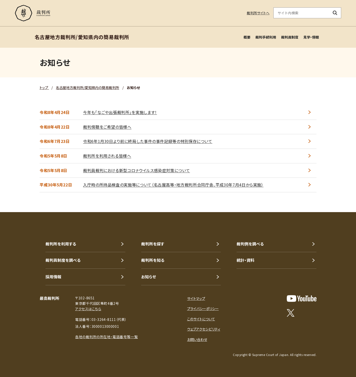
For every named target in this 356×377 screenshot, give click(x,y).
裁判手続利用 (265, 37)
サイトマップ (196, 298)
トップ (44, 87)
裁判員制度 (289, 37)
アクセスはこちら (88, 308)
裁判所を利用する (60, 244)
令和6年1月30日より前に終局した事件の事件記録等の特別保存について (147, 141)
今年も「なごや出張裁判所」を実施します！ (120, 112)
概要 (247, 37)
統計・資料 (245, 260)
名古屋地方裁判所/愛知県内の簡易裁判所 (87, 87)
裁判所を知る (152, 260)
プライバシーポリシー (203, 308)
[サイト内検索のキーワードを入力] (301, 13)
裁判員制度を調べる (63, 260)
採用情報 (53, 277)
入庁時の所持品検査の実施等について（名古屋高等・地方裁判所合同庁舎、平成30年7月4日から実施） (173, 185)
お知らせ (148, 277)
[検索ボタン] (335, 13)
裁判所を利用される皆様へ (107, 156)
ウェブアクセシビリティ (203, 329)
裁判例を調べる (250, 244)
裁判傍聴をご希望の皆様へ (107, 127)
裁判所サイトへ (258, 12)
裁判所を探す (152, 244)
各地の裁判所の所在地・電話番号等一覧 (106, 336)
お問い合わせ (197, 339)
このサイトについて (201, 318)
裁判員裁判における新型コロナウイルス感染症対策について (136, 170)
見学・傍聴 (311, 37)
